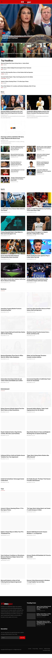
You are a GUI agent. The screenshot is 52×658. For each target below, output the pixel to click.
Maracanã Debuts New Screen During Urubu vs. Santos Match (15, 63)
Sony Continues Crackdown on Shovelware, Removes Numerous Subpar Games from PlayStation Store (11, 561)
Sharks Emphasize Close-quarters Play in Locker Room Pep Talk (39, 260)
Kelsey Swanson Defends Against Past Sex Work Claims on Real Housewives (13, 413)
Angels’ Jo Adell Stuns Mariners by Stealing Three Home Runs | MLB (37, 213)
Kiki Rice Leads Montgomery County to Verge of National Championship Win (43, 167)
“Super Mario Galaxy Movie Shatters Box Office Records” (38, 460)
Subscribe (22, 641)
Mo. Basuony (4, 40)
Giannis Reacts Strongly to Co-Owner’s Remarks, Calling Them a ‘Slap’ (38, 237)
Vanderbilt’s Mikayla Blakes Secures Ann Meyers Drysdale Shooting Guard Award (38, 113)
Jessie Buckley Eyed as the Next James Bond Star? (17, 174)
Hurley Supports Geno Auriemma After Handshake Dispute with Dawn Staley (36, 283)
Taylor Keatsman (3, 515)
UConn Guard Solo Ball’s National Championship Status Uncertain (12, 260)
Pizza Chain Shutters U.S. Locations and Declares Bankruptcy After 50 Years (18, 86)
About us (41, 652)
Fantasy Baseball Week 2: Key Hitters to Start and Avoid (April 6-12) (13, 237)
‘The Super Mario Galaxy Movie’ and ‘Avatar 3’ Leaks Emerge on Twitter (38, 513)
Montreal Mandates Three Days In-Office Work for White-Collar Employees (12, 360)
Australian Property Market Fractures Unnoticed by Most (12, 313)
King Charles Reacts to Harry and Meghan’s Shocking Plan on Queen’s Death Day (37, 436)
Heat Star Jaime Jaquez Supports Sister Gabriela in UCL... (37, 53)
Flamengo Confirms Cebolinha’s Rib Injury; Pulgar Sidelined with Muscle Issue (11, 140)
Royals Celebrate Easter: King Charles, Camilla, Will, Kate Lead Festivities (12, 436)
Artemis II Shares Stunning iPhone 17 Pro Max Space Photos (15, 81)
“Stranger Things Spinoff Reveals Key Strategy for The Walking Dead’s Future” (18, 183)
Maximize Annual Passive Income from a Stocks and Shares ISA (38, 336)
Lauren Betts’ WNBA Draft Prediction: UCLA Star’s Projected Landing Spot (44, 175)
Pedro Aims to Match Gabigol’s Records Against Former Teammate (16, 67)
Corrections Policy (46, 654)
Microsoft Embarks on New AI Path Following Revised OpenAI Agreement (12, 585)
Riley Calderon (3, 415)
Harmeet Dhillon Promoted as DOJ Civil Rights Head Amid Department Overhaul (13, 112)
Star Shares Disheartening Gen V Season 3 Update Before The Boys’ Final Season (18, 152)
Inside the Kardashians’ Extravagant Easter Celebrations (11, 483)
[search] (50, 1)
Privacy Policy (35, 652)
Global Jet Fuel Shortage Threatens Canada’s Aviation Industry (38, 360)
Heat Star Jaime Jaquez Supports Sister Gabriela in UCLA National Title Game (44, 152)
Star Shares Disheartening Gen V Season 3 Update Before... (11, 53)
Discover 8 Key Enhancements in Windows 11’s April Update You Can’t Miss (38, 585)
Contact (29, 652)
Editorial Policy (47, 652)
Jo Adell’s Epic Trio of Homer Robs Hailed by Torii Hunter (13, 213)
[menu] (1, 1)
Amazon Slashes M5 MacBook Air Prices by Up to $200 (39, 560)
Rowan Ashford (3, 316)
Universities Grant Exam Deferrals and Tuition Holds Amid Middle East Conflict (12, 383)
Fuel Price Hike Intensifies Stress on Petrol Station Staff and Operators (17, 72)
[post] (26, 23)
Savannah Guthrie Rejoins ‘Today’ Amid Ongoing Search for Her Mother (17, 77)
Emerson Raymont (4, 216)
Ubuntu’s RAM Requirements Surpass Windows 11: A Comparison (38, 536)
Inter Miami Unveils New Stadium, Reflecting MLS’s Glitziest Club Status (12, 283)
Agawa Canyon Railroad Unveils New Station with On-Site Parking (13, 336)
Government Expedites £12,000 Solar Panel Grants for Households (37, 383)
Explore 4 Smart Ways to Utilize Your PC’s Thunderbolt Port (11, 536)
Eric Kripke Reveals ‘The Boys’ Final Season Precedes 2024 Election (37, 483)
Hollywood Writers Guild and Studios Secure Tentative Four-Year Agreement (11, 460)
